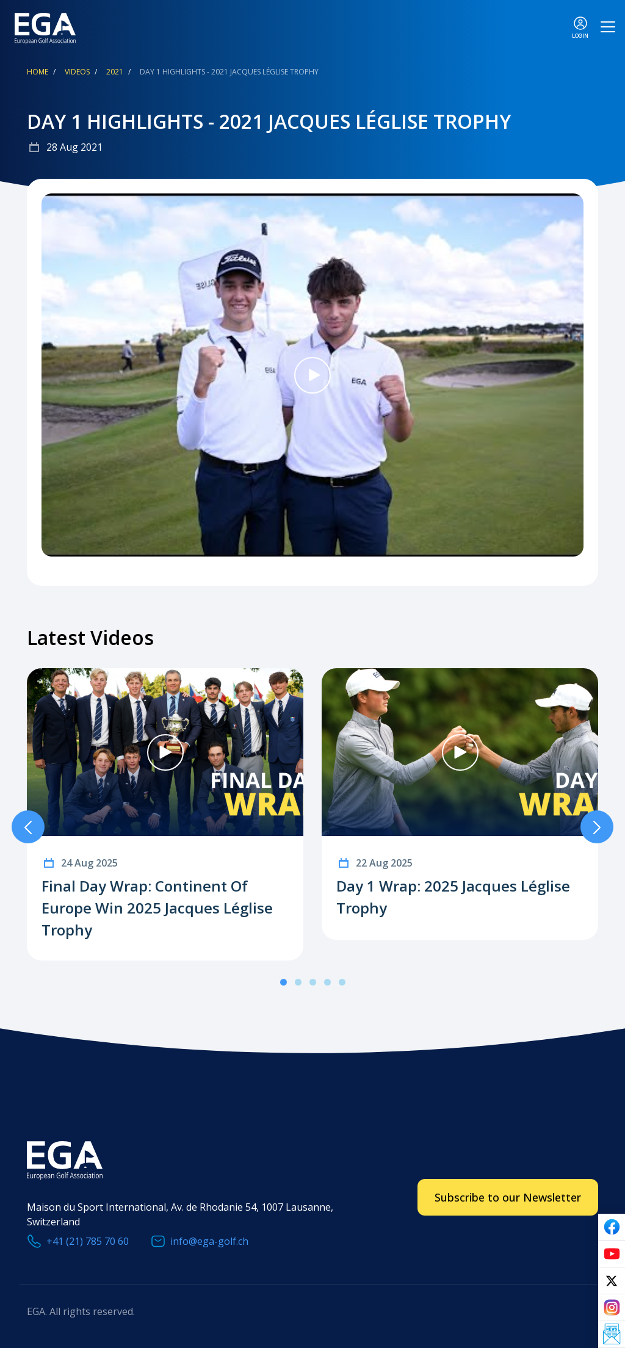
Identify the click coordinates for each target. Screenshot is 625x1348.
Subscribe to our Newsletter (508, 1197)
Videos (77, 72)
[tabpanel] (165, 814)
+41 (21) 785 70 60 (87, 1241)
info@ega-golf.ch (209, 1241)
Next (596, 826)
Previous (28, 826)
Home (37, 72)
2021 (114, 72)
